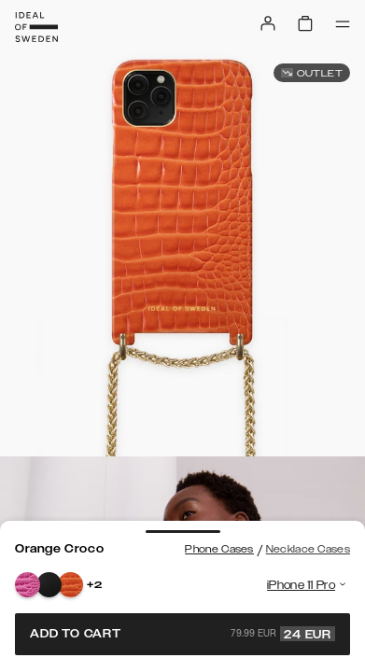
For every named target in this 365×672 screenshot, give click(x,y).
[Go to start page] (36, 27)
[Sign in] (268, 23)
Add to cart (182, 633)
